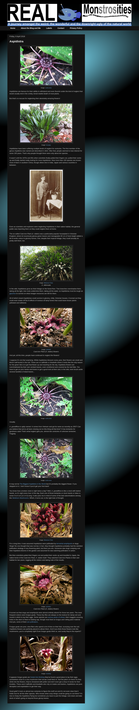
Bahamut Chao (48, 283)
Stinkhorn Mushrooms (20, 498)
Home (12, 28)
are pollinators (32, 622)
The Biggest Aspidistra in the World (33, 484)
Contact (61, 28)
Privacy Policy (76, 28)
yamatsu (48, 606)
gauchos (12, 293)
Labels (49, 28)
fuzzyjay (48, 145)
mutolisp (48, 673)
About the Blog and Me (31, 28)
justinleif (48, 349)
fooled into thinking (37, 677)
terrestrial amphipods (64, 544)
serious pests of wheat (56, 617)
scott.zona (48, 88)
